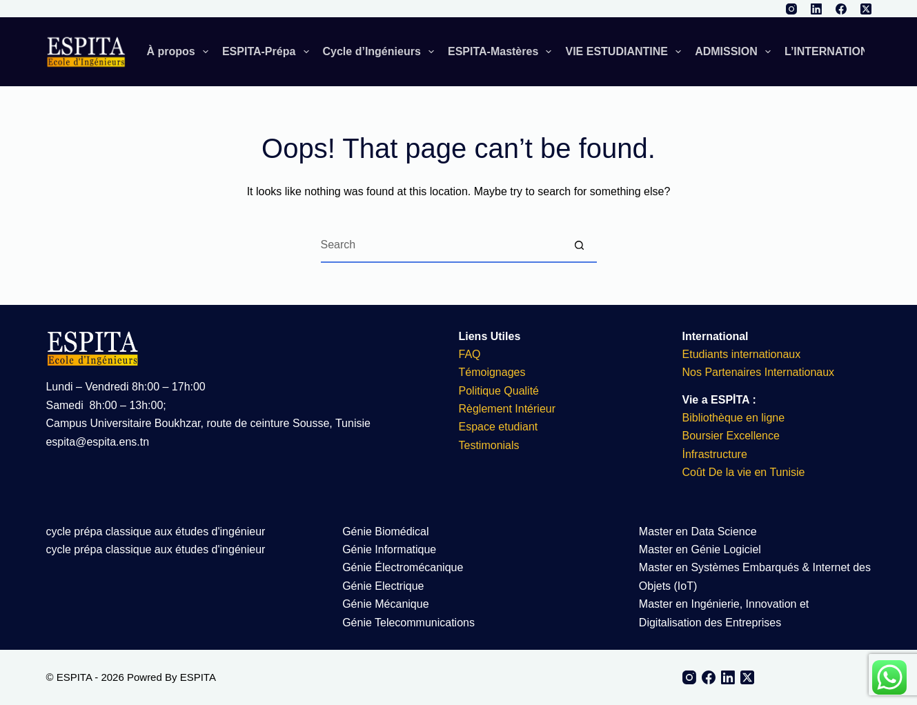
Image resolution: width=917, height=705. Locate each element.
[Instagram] (791, 8)
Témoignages (492, 372)
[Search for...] (441, 245)
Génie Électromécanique (404, 567)
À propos (180, 51)
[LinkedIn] (816, 8)
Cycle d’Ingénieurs (381, 51)
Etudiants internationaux (741, 354)
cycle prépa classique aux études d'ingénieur (155, 531)
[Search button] (579, 245)
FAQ (470, 354)
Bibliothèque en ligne (733, 418)
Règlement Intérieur (507, 409)
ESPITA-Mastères (503, 51)
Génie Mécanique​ (385, 604)
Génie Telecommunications (408, 622)
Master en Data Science (698, 531)
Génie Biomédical (385, 531)
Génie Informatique (389, 549)
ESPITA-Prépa (268, 51)
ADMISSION (735, 51)
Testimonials (489, 445)
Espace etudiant (498, 427)
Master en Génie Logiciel (700, 549)
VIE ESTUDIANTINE (626, 51)
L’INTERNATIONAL (843, 51)
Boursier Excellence (731, 435)
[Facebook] (841, 8)
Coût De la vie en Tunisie (745, 472)
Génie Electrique (383, 586)
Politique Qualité (499, 391)
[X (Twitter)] (865, 8)
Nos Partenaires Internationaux (758, 372)
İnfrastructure (714, 454)
